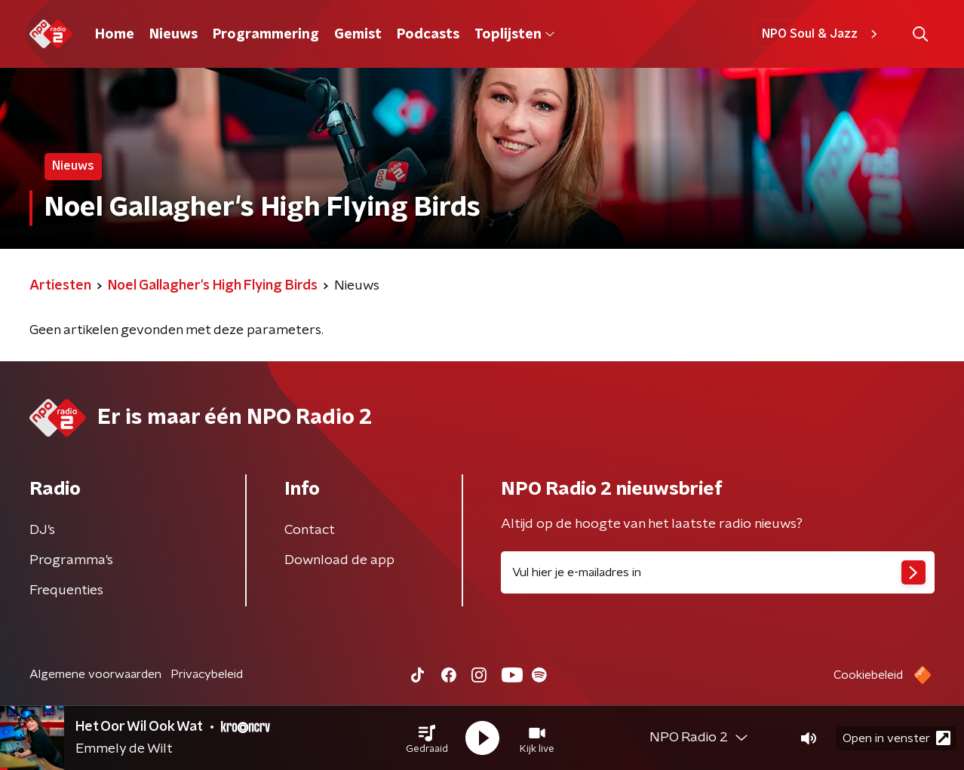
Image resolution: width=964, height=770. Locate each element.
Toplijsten (514, 34)
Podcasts (428, 34)
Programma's (71, 560)
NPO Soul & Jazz (822, 33)
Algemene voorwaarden (95, 674)
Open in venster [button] (896, 738)
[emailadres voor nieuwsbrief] (718, 572)
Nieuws (173, 34)
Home (114, 34)
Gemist (358, 34)
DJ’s (42, 530)
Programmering (266, 34)
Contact (309, 530)
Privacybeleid (206, 674)
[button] (427, 738)
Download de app (339, 560)
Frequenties (66, 590)
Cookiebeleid (868, 675)
